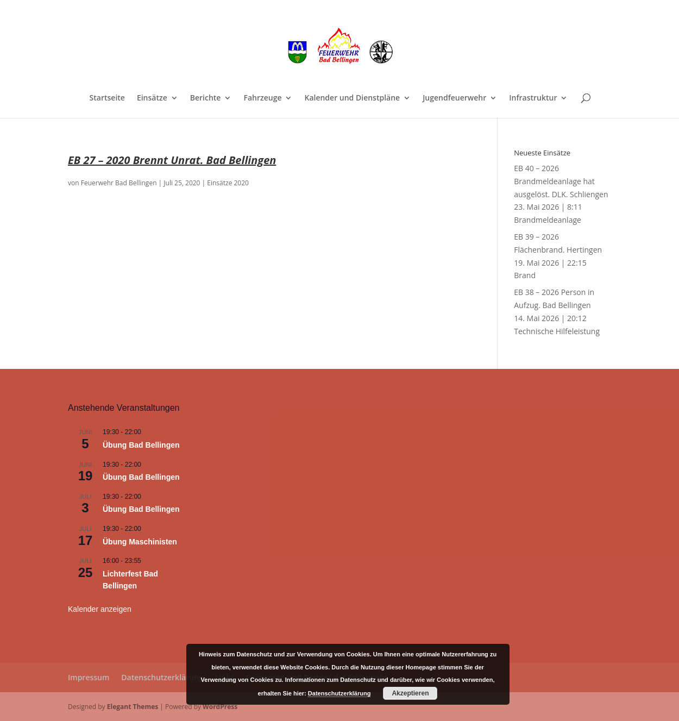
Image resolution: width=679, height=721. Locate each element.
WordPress (220, 706)
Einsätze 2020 (228, 182)
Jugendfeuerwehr (454, 98)
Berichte (205, 98)
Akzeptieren (410, 693)
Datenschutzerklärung (162, 677)
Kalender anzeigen (99, 609)
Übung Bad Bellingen (141, 445)
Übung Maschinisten (140, 541)
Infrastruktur (533, 98)
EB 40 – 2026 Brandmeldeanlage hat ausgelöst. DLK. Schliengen (561, 181)
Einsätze (152, 98)
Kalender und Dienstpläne (352, 98)
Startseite (107, 98)
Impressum (88, 677)
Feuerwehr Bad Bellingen (119, 182)
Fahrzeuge (262, 98)
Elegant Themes (132, 706)
